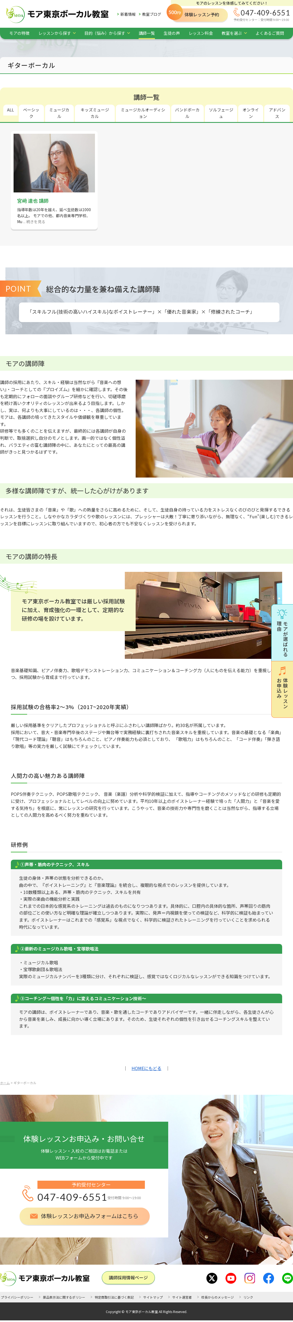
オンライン (251, 113)
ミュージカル (59, 113)
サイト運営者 (182, 1297)
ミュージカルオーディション (143, 113)
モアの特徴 (19, 33)
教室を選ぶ (232, 33)
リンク (248, 1297)
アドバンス (277, 113)
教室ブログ (151, 14)
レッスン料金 (201, 33)
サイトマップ (153, 1297)
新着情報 (128, 14)
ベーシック (31, 113)
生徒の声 (172, 33)
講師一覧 (147, 33)
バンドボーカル (187, 113)
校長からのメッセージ (217, 1297)
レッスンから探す (54, 33)
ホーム (5, 1082)
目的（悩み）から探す (104, 33)
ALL (10, 110)
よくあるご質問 (270, 33)
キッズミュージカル (95, 113)
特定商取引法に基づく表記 (114, 1297)
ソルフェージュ (221, 113)
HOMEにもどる (146, 1068)
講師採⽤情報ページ (128, 1277)
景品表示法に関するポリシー (64, 1297)
